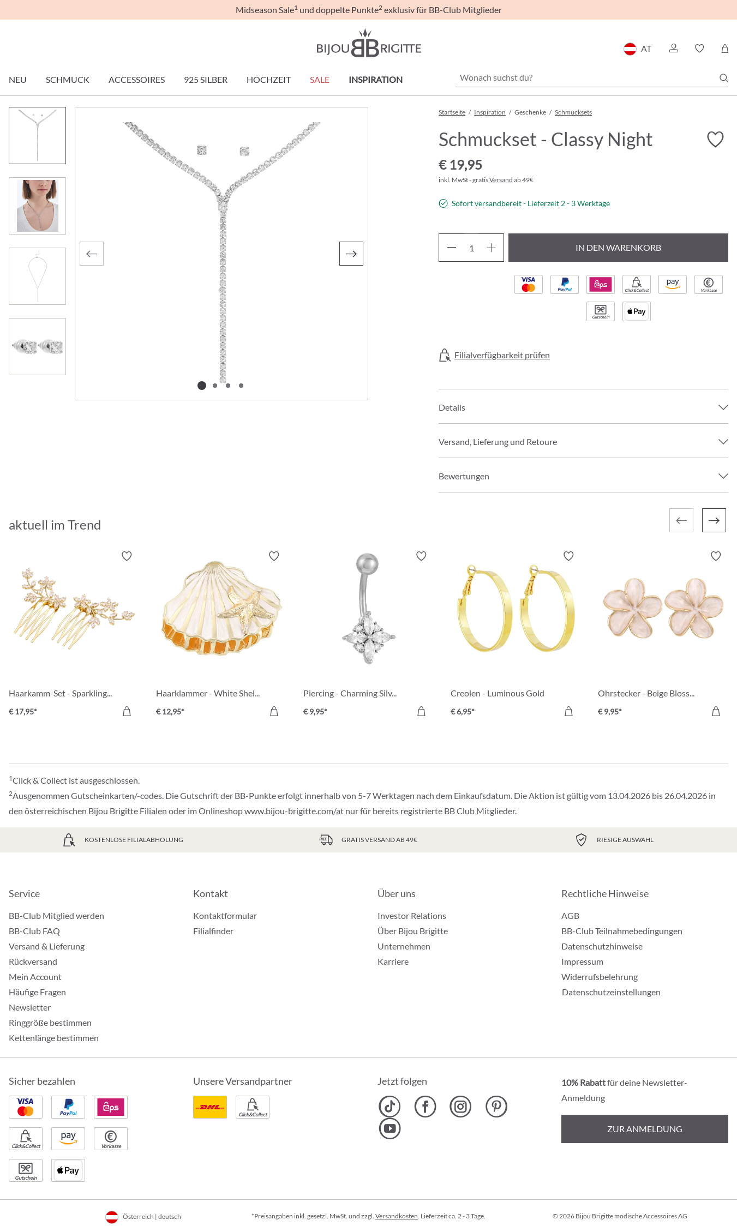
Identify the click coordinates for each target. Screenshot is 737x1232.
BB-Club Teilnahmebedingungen (621, 930)
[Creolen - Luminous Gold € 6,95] (516, 635)
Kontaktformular (225, 915)
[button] (673, 48)
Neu (18, 79)
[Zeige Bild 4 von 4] (241, 385)
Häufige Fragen (37, 992)
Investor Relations (412, 915)
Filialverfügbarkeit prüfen (502, 355)
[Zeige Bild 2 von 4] (215, 385)
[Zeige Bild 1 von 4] (201, 385)
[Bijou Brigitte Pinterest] (496, 1106)
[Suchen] (724, 78)
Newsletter (30, 1007)
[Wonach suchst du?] (592, 77)
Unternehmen (404, 946)
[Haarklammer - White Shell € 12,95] (221, 635)
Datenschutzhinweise (602, 946)
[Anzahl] (471, 247)
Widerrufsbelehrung (599, 976)
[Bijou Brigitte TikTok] (390, 1106)
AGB (570, 915)
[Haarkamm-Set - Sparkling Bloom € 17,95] (74, 635)
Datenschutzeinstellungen (611, 992)
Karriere (393, 961)
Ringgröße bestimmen (50, 1022)
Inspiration (376, 79)
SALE (319, 79)
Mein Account (35, 976)
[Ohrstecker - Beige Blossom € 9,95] (663, 635)
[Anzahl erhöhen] (491, 247)
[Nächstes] (351, 254)
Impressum (582, 961)
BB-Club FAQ (34, 930)
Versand (501, 180)
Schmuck (67, 79)
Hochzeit (269, 79)
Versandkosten (396, 1216)
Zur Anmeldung (644, 1128)
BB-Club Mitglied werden (56, 915)
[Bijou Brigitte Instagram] (460, 1106)
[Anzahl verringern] (451, 247)
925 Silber (205, 79)
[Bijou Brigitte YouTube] (390, 1128)
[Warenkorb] (724, 48)
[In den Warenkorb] (126, 711)
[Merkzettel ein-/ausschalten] (715, 140)
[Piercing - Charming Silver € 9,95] (368, 635)
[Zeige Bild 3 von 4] (228, 385)
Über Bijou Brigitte (413, 930)
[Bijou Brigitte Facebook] (425, 1106)
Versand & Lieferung (47, 946)
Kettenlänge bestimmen (54, 1037)
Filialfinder (213, 930)
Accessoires (137, 79)
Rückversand (33, 961)
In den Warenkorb (618, 247)
